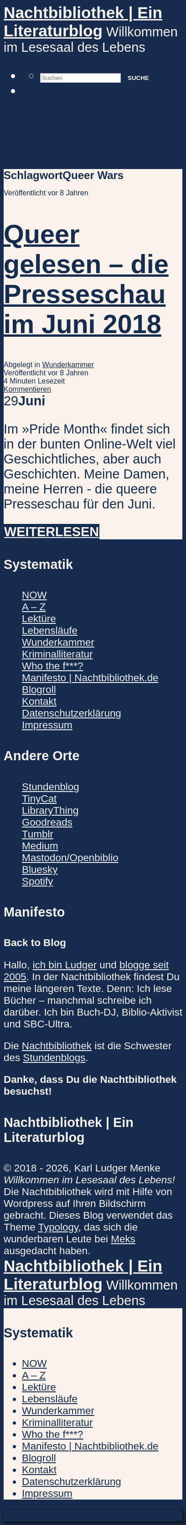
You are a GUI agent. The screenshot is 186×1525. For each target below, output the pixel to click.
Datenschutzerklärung (71, 713)
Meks (123, 1239)
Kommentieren (27, 389)
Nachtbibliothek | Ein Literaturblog (83, 22)
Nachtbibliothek (57, 1046)
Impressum (47, 725)
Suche (138, 78)
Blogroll (39, 689)
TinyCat (39, 798)
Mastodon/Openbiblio (70, 857)
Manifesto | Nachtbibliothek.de (90, 677)
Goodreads (47, 822)
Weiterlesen (51, 531)
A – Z (34, 607)
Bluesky (39, 869)
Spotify (37, 881)
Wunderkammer (68, 365)
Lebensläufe (50, 630)
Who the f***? (52, 666)
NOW (34, 595)
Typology (58, 1227)
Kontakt (39, 701)
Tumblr (37, 834)
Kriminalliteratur (57, 654)
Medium (40, 846)
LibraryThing (50, 810)
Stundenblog (50, 786)
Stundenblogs (54, 1057)
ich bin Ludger (64, 965)
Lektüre (39, 618)
